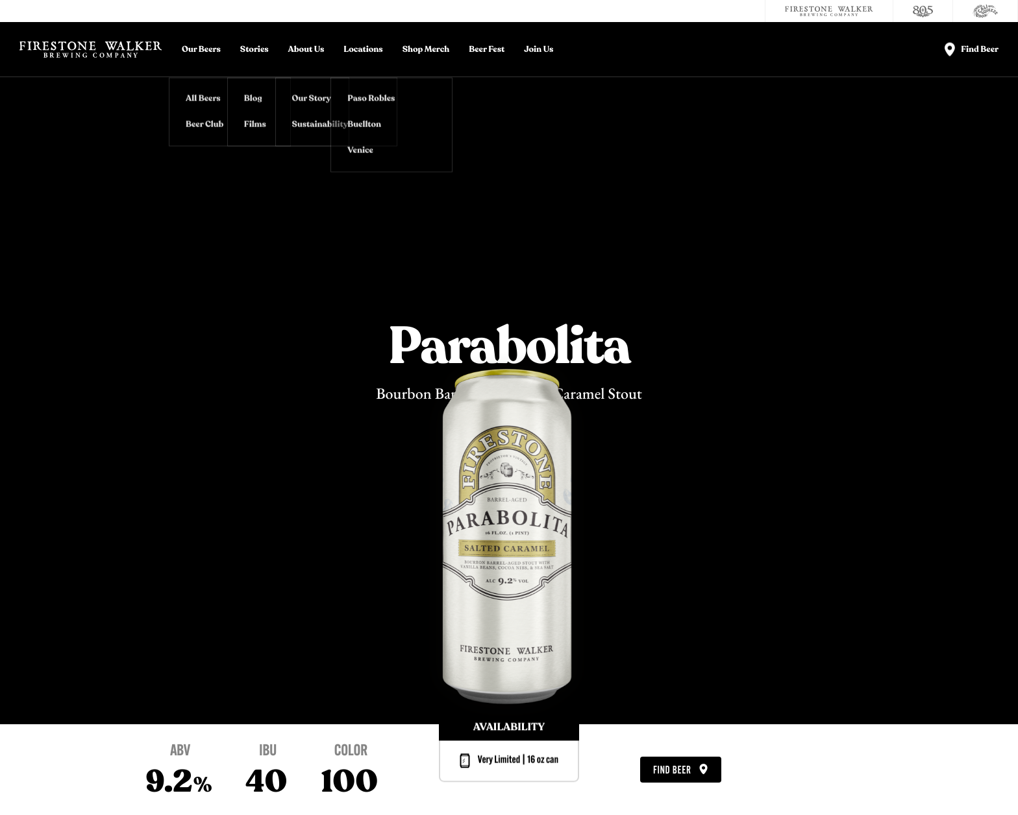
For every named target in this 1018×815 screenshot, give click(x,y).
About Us (306, 49)
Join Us (538, 49)
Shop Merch (426, 49)
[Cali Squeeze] (985, 11)
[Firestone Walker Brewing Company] (829, 11)
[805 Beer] (923, 11)
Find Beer (680, 770)
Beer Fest (486, 49)
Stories (254, 49)
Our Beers (201, 49)
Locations (362, 49)
